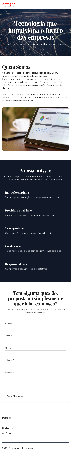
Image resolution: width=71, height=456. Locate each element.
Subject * (9, 360)
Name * (8, 323)
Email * (8, 336)
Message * (10, 372)
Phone (8, 348)
